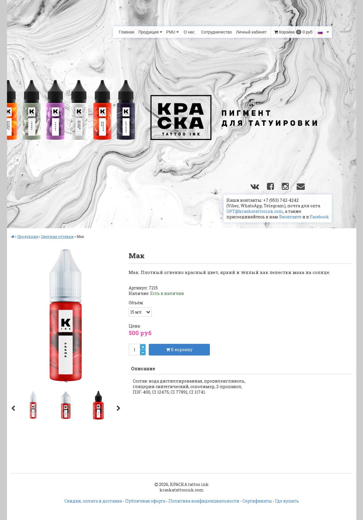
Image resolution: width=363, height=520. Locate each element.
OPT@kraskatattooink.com (254, 211)
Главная (126, 32)
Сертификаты (257, 501)
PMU (172, 32)
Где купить (287, 501)
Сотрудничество (216, 32)
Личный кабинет (251, 32)
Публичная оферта (145, 501)
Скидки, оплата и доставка (93, 501)
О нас (189, 32)
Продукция (150, 32)
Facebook (319, 217)
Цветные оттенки (57, 236)
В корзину (179, 349)
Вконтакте (290, 217)
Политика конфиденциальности (204, 501)
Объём (136, 302)
